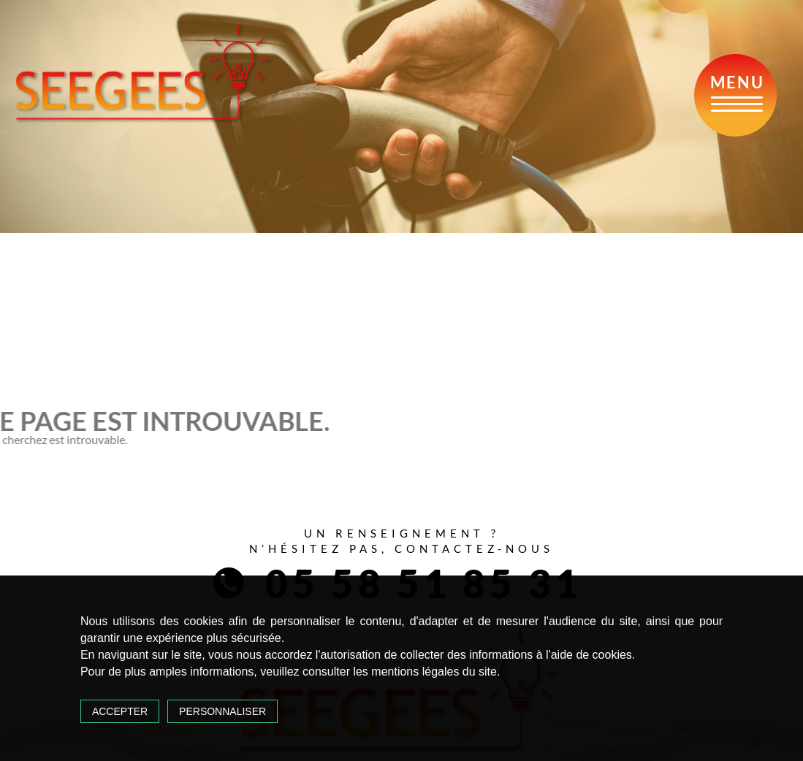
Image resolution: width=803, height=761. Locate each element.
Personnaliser (222, 711)
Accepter (120, 711)
